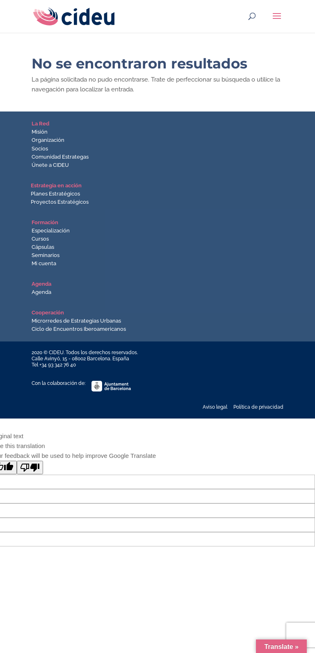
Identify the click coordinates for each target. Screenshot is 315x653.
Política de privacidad (258, 407)
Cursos (40, 239)
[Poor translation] (30, 467)
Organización (48, 140)
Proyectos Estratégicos (60, 202)
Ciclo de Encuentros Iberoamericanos (79, 329)
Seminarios (45, 255)
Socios (40, 149)
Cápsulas (43, 247)
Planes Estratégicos (55, 194)
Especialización (51, 231)
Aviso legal (215, 407)
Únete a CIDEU (50, 165)
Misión (40, 132)
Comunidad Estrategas (60, 157)
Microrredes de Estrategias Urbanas (76, 321)
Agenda (41, 292)
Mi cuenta (44, 263)
